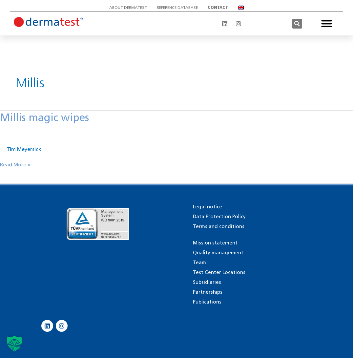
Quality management (218, 253)
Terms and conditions (218, 226)
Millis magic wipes (44, 117)
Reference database (177, 7)
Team (199, 262)
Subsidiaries (207, 282)
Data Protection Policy (219, 217)
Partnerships (207, 292)
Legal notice (207, 207)
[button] (297, 24)
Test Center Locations (219, 272)
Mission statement (215, 243)
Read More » (15, 164)
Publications (207, 302)
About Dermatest (128, 7)
